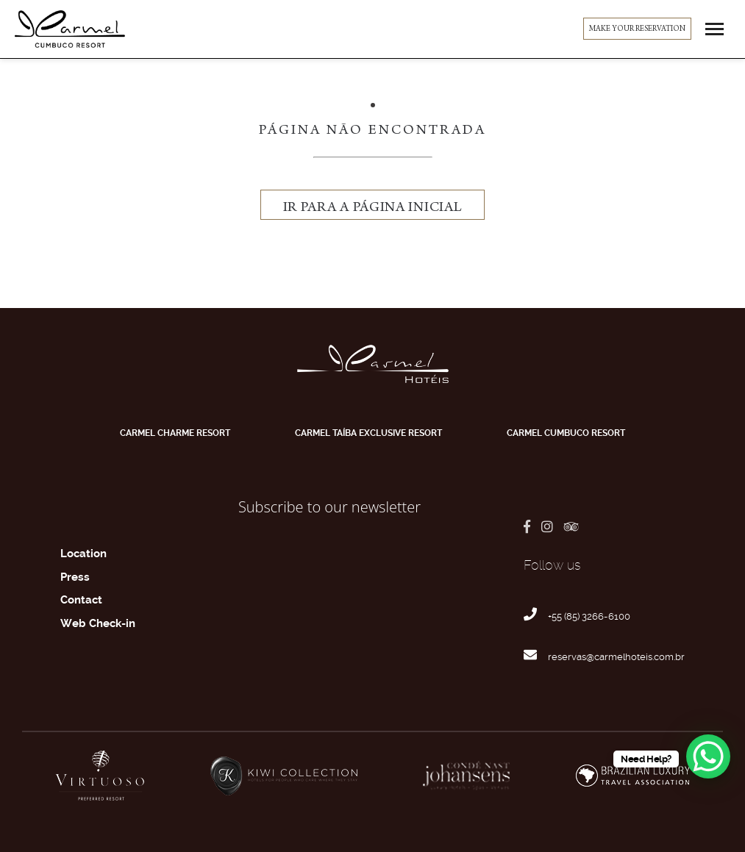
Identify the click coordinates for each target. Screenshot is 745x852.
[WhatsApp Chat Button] (708, 756)
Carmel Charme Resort (175, 433)
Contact (81, 599)
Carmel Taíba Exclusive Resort (368, 433)
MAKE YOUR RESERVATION (637, 30)
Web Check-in (97, 623)
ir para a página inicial (373, 208)
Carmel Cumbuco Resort (566, 433)
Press (75, 577)
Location (83, 553)
